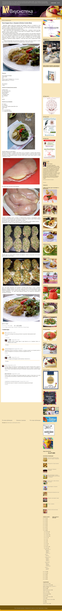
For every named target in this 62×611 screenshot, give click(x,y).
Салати (44, 598)
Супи (44, 600)
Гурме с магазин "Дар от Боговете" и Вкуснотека (14, 327)
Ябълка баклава (47, 555)
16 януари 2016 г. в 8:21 (15, 357)
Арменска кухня (46, 583)
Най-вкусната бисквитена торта (53, 492)
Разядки (44, 595)
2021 (45, 522)
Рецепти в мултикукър (47, 596)
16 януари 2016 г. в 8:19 (15, 339)
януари (46, 548)
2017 (45, 528)
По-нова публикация (7, 420)
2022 (45, 521)
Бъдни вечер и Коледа (47, 584)
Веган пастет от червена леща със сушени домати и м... (48, 551)
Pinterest (44, 182)
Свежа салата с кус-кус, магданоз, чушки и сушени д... (48, 559)
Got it (58, 2)
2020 (45, 524)
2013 (45, 574)
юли (46, 539)
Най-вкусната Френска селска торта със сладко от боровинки (53, 458)
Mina (6, 332)
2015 (45, 571)
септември (47, 536)
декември (47, 531)
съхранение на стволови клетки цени (12, 381)
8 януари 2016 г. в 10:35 (11, 332)
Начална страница (21, 420)
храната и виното (46, 603)
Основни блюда (26, 327)
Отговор (6, 335)
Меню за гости (45, 592)
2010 (45, 579)
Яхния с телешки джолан (47, 568)
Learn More (53, 2)
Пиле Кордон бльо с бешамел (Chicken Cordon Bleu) (47, 564)
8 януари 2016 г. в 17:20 (11, 365)
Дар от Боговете (16, 79)
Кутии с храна (45, 591)
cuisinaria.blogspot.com (9, 348)
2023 (45, 519)
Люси (6, 365)
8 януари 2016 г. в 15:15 (18, 348)
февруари (47, 546)
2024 (45, 518)
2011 (45, 577)
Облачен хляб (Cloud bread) (53, 509)
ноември (47, 533)
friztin (37, 608)
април (46, 543)
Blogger (46, 608)
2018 (45, 527)
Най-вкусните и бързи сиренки (53, 463)
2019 (45, 525)
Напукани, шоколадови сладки (53, 498)
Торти (44, 602)
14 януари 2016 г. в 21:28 (24, 381)
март (46, 545)
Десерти (44, 588)
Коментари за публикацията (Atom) (13, 422)
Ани (8, 339)
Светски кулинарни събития (48, 599)
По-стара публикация (35, 420)
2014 (45, 573)
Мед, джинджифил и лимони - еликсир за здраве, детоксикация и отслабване (54, 476)
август (46, 537)
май (46, 542)
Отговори (7, 337)
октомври (47, 534)
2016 (45, 530)
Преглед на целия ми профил (48, 179)
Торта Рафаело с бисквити (52, 486)
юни (46, 540)
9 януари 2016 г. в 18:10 (15, 373)
